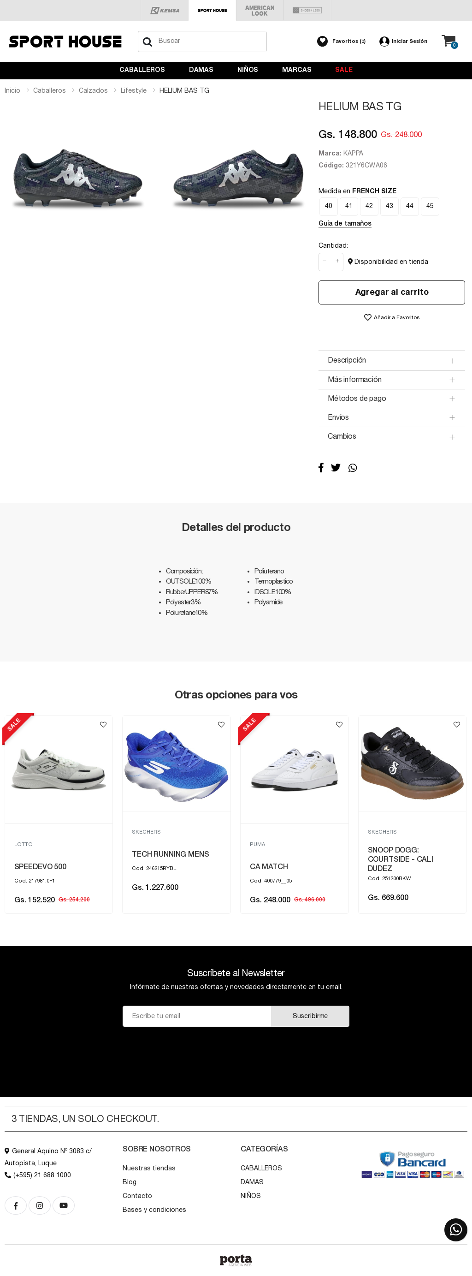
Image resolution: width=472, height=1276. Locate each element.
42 (369, 206)
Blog (129, 1182)
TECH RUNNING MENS (288, 854)
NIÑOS (247, 70)
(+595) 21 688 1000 (38, 1175)
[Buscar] (147, 41)
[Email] (197, 1016)
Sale (343, 70)
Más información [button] (355, 379)
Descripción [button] (347, 360)
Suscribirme (310, 1016)
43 (389, 206)
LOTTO (141, 844)
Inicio (12, 91)
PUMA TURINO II (42, 867)
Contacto (137, 1196)
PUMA (22, 844)
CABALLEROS (142, 70)
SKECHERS (264, 832)
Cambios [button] (342, 436)
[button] (341, 41)
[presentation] (235, 1050)
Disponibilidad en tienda (388, 261)
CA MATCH (387, 867)
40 (328, 206)
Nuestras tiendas (149, 1168)
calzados (93, 91)
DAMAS (201, 70)
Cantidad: (333, 246)
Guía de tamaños (345, 224)
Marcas (296, 70)
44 (409, 206)
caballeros (49, 91)
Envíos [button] (338, 417)
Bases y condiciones (154, 1210)
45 (430, 206)
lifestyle (134, 91)
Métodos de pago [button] (357, 398)
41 (349, 206)
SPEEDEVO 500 (158, 867)
